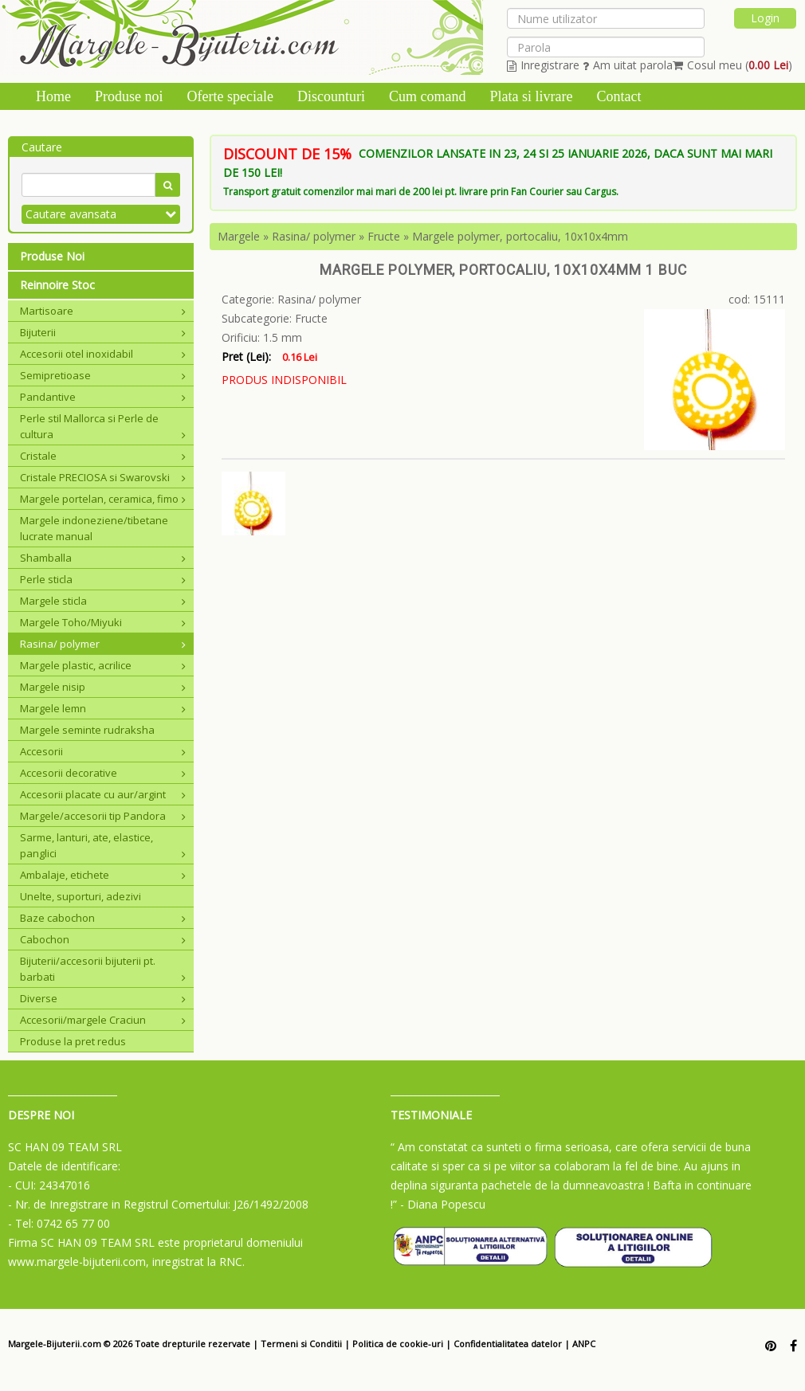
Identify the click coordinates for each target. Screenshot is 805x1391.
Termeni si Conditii (301, 1344)
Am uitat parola (628, 64)
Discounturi (331, 96)
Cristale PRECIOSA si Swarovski (103, 477)
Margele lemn (103, 708)
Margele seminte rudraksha (87, 730)
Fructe (383, 236)
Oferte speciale (230, 96)
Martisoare (103, 311)
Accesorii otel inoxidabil (103, 354)
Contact (618, 96)
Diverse (103, 998)
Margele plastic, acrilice (103, 665)
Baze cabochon (103, 918)
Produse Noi (52, 256)
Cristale (103, 456)
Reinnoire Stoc (57, 284)
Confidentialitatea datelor (508, 1344)
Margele (239, 236)
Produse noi (129, 96)
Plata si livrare (530, 96)
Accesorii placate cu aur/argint (103, 794)
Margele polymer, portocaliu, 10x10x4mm (520, 236)
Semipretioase (103, 375)
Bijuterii (103, 332)
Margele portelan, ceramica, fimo (103, 499)
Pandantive (103, 397)
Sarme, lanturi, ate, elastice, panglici (103, 845)
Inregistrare (543, 64)
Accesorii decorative (103, 773)
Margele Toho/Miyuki (103, 622)
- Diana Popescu (442, 1204)
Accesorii (103, 751)
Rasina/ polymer (103, 644)
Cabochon (103, 939)
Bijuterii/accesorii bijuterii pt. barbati (103, 969)
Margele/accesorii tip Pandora (103, 816)
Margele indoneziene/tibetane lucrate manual (94, 528)
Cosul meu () (732, 64)
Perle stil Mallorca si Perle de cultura (103, 426)
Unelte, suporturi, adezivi (80, 896)
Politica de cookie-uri (397, 1344)
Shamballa (103, 558)
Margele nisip (103, 687)
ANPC (583, 1344)
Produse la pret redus (73, 1041)
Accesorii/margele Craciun (103, 1020)
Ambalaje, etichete (103, 875)
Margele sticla (103, 601)
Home (53, 96)
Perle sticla (103, 579)
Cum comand (427, 96)
